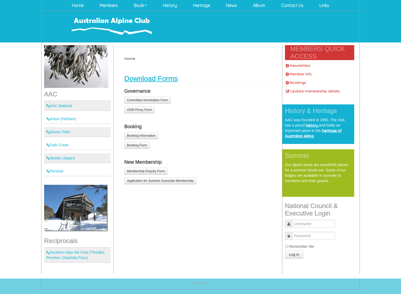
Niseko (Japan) (60, 158)
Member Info (299, 74)
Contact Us (292, 5)
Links (324, 5)
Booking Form (137, 145)
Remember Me (301, 246)
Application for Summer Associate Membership (160, 181)
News (231, 5)
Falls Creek (57, 145)
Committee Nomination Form (147, 100)
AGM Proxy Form (139, 110)
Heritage (201, 5)
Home (78, 5)
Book (140, 5)
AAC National (59, 106)
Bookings (296, 82)
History (170, 5)
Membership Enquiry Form (146, 171)
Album (259, 5)
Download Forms (151, 79)
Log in (294, 254)
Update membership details (313, 91)
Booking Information (141, 136)
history (312, 125)
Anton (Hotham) (61, 119)
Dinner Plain (58, 132)
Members (109, 5)
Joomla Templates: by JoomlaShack (201, 284)
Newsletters (298, 65)
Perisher (55, 171)
